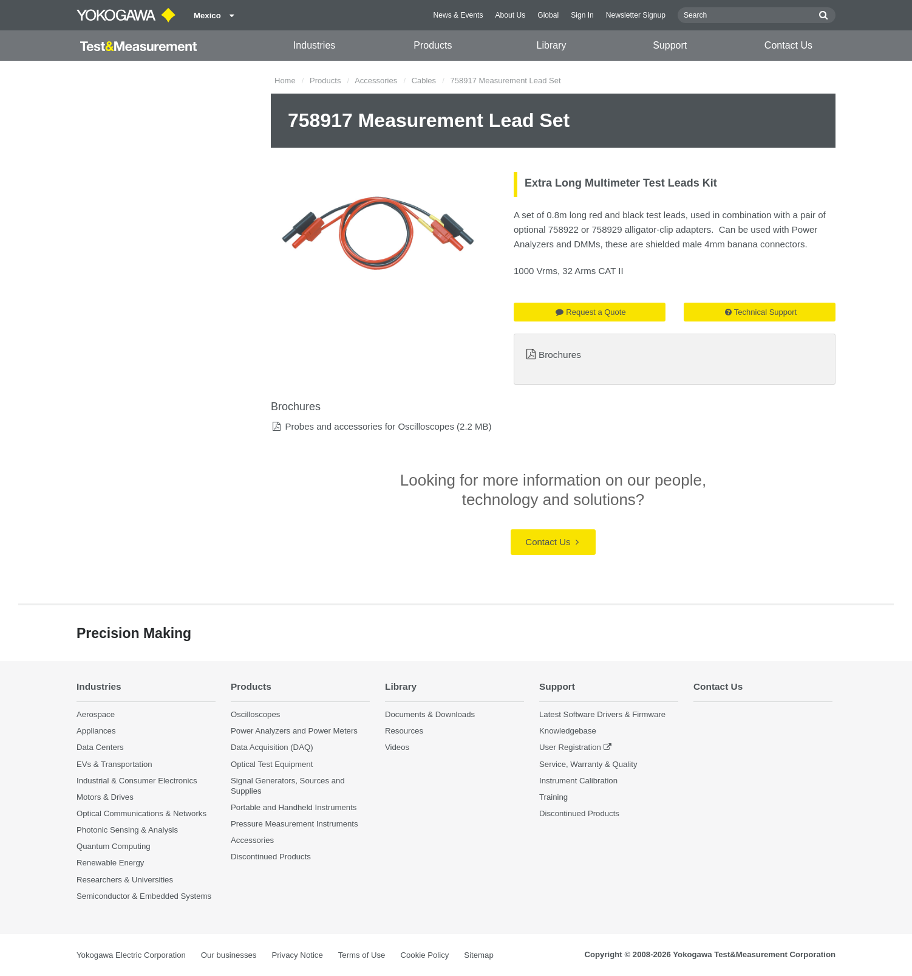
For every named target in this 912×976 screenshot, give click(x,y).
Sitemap (478, 955)
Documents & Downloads (430, 714)
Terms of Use (362, 955)
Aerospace (96, 714)
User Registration (570, 747)
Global (548, 15)
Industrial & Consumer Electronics (137, 780)
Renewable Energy (110, 862)
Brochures (560, 354)
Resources (404, 730)
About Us (510, 15)
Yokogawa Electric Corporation (131, 955)
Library (552, 45)
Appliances (96, 730)
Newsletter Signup (635, 15)
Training (553, 797)
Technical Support (761, 312)
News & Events (458, 15)
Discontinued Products (271, 856)
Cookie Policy (424, 955)
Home (285, 80)
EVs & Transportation (114, 764)
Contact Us (788, 45)
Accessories (376, 80)
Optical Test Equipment (272, 764)
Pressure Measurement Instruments (294, 823)
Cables (424, 80)
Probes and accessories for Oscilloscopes (369, 426)
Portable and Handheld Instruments (293, 807)
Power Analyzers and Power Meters (294, 730)
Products (432, 45)
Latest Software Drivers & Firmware (602, 714)
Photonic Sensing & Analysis (127, 829)
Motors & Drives (105, 797)
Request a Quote (590, 312)
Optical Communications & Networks (141, 813)
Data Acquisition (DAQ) (272, 747)
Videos (397, 747)
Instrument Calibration (578, 780)
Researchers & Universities (125, 879)
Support (670, 45)
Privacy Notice (296, 955)
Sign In (582, 15)
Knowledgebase (567, 730)
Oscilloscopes (255, 714)
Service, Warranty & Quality (588, 764)
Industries (314, 45)
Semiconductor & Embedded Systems (144, 896)
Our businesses (229, 955)
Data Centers (100, 747)
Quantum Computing (114, 846)
